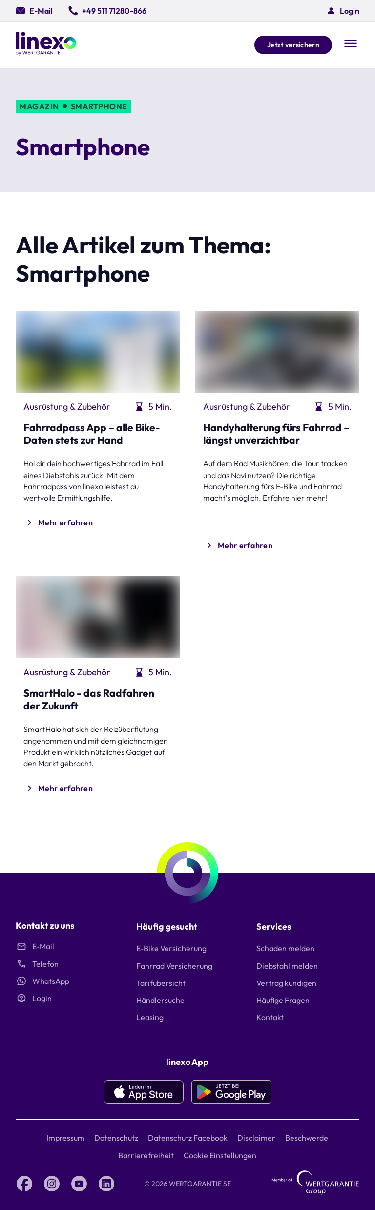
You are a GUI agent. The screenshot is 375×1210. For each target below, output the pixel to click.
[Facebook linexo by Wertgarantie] (24, 1183)
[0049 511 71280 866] (107, 11)
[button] (342, 11)
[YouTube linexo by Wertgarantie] (79, 1183)
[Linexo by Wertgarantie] (46, 45)
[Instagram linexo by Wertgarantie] (52, 1183)
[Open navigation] (350, 45)
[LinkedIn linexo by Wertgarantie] (106, 1183)
